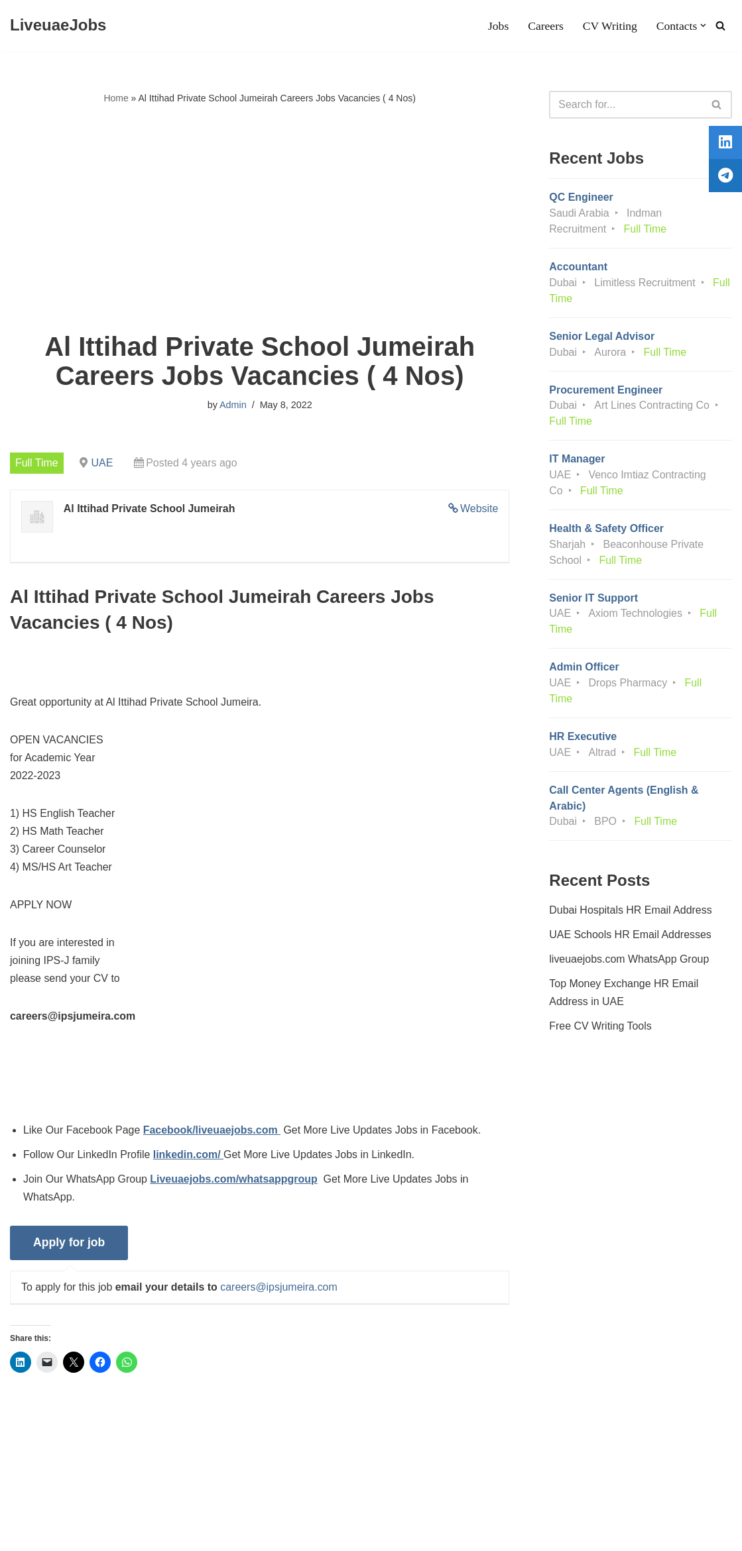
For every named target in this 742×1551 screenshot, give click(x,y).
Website (479, 508)
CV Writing (609, 25)
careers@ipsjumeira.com (279, 1289)
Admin (233, 405)
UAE (102, 462)
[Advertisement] (259, 219)
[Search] (720, 25)
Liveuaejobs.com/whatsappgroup (234, 1181)
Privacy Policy (124, 1500)
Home (115, 98)
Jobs (497, 25)
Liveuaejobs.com (50, 1534)
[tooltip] (724, 144)
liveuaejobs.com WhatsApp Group (629, 961)
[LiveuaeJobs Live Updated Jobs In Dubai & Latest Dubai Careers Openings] (58, 25)
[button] (703, 25)
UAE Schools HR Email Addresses (630, 937)
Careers (546, 25)
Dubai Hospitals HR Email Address (630, 912)
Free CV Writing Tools (600, 1028)
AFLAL (172, 1534)
